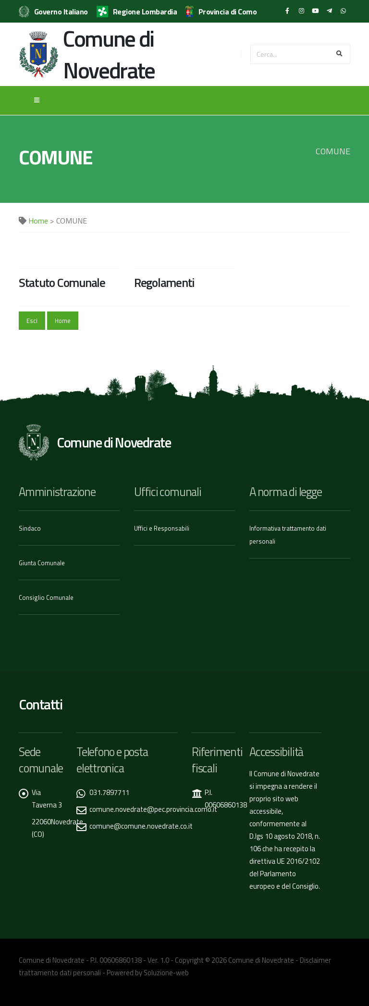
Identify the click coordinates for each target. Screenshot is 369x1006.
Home (38, 220)
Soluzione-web (166, 972)
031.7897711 (109, 792)
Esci (31, 320)
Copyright (189, 960)
